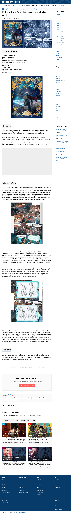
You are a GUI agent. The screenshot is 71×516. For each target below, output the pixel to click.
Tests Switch (59, 25)
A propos (53, 6)
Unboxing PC (59, 44)
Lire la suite (22, 444)
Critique (58, 76)
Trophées (57, 487)
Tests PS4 (58, 19)
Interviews (47, 6)
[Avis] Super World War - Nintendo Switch (62, 136)
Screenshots (40, 494)
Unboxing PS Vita (60, 36)
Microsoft (58, 93)
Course (57, 74)
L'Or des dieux (42, 397)
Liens (55, 507)
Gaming (58, 55)
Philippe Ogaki (27, 397)
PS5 (20, 6)
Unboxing (58, 119)
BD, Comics (11, 9)
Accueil (5, 6)
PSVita (33, 6)
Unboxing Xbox (59, 40)
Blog (6, 9)
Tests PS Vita (59, 21)
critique (8, 397)
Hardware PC (59, 47)
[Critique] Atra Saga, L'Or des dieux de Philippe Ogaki (28, 9)
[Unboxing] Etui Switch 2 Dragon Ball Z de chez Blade (62, 159)
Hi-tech (4, 482)
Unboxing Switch (60, 38)
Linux (57, 62)
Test (57, 117)
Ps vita (57, 100)
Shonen (58, 110)
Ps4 (57, 102)
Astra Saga (35, 397)
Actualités (11, 6)
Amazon (9, 73)
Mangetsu (58, 91)
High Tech (58, 60)
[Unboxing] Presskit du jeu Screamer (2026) (61, 130)
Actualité (58, 14)
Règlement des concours (60, 505)
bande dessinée (18, 397)
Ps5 (57, 104)
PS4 (16, 6)
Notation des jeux (58, 503)
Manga (41, 6)
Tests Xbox (58, 27)
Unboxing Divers (60, 42)
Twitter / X (16, 512)
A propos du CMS (58, 509)
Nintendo (58, 95)
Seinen (57, 108)
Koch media (59, 87)
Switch (28, 6)
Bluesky (20, 512)
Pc (56, 97)
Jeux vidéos (59, 85)
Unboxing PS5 (59, 32)
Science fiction (6, 400)
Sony (57, 113)
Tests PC (58, 29)
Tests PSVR (58, 23)
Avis (57, 70)
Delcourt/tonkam (60, 80)
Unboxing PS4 (59, 34)
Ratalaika (58, 106)
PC (36, 6)
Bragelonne (59, 72)
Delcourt (58, 78)
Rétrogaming (59, 57)
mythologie (14, 400)
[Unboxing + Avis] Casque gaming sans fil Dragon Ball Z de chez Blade (62, 151)
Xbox (23, 6)
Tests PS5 (58, 16)
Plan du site (56, 500)
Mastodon (24, 512)
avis (12, 397)
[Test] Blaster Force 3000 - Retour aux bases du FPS (62, 143)
